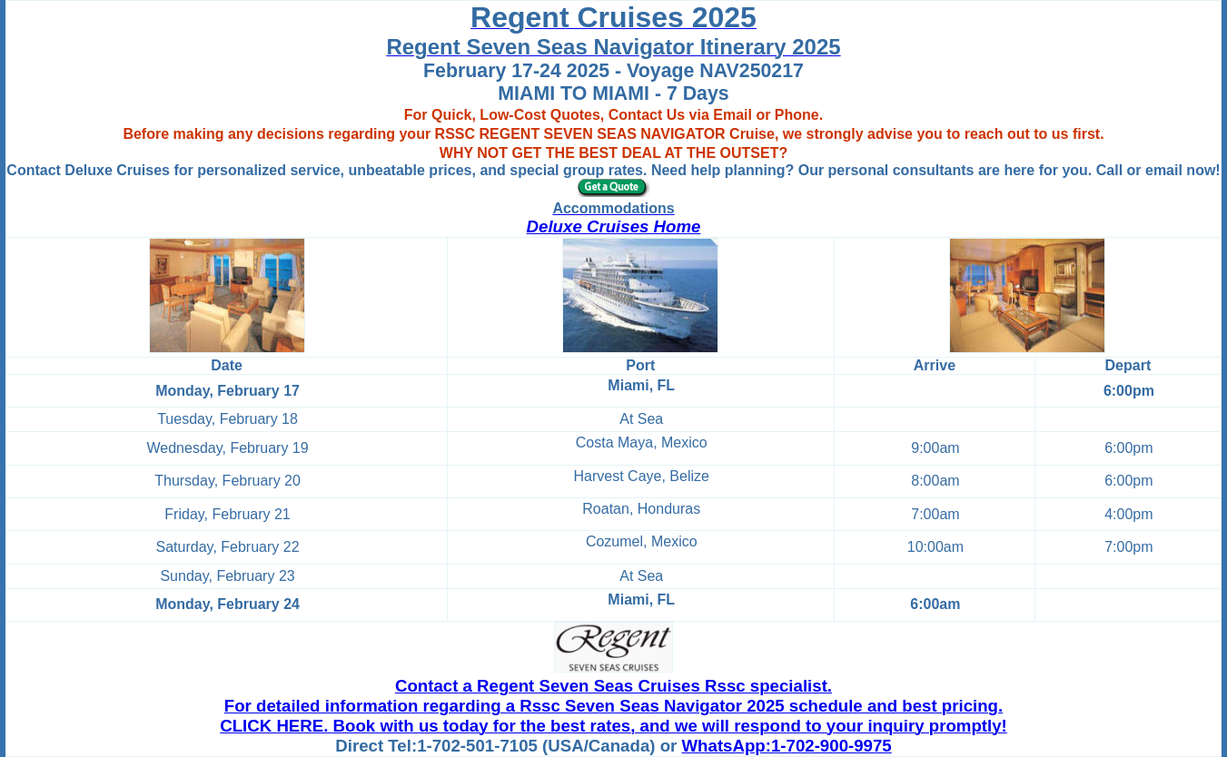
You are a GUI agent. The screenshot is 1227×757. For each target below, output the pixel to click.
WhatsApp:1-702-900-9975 (787, 745)
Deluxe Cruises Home (614, 226)
